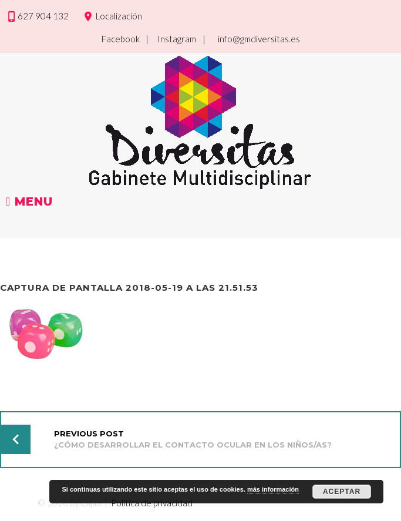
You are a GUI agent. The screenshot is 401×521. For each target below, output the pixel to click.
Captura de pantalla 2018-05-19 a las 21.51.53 (129, 287)
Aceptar (341, 492)
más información (273, 489)
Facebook (121, 38)
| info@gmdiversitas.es (251, 38)
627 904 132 (43, 16)
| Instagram (171, 38)
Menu (29, 202)
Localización (119, 16)
